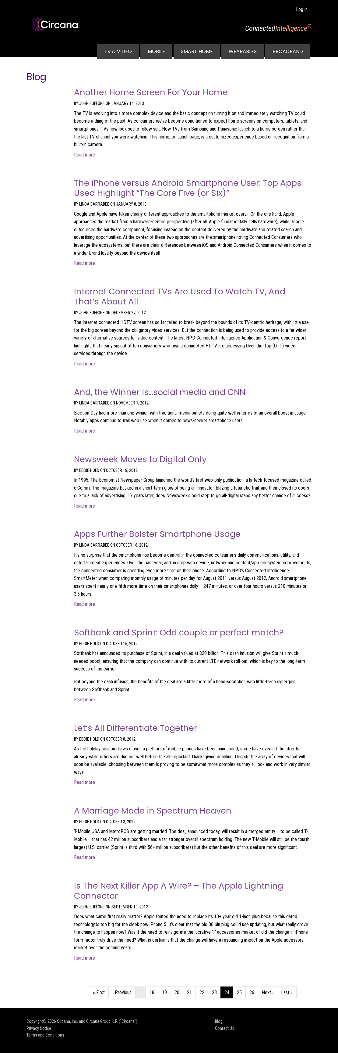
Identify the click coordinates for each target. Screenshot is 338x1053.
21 (191, 991)
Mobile (156, 51)
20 (178, 991)
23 (216, 991)
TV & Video (118, 51)
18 (153, 991)
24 (228, 991)
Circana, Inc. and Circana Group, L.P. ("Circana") (97, 1021)
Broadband (288, 51)
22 (203, 991)
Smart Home (197, 51)
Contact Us (224, 1028)
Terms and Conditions (45, 1035)
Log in (302, 9)
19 (166, 991)
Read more (84, 155)
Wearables (243, 51)
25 (241, 991)
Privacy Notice (38, 1028)
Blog (219, 1021)
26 (253, 991)
